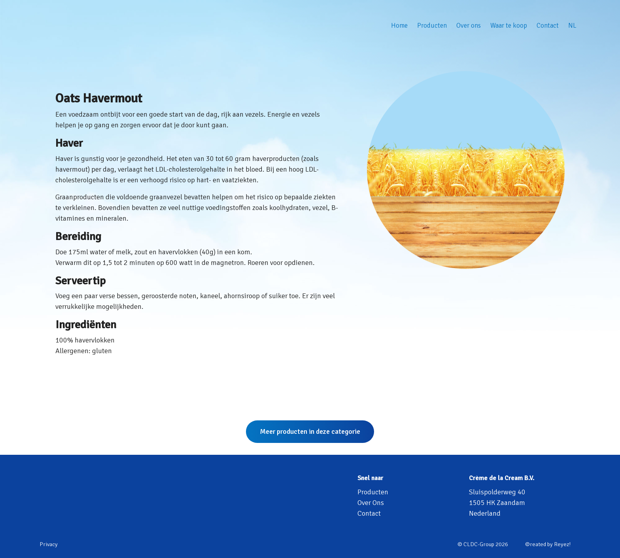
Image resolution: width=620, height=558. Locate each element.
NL (572, 25)
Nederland (485, 513)
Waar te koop (508, 25)
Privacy (49, 544)
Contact (548, 25)
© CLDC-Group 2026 (482, 544)
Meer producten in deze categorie (310, 431)
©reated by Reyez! (548, 544)
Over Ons (370, 502)
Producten (432, 25)
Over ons (468, 25)
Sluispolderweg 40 (497, 492)
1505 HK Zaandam (497, 502)
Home (399, 25)
